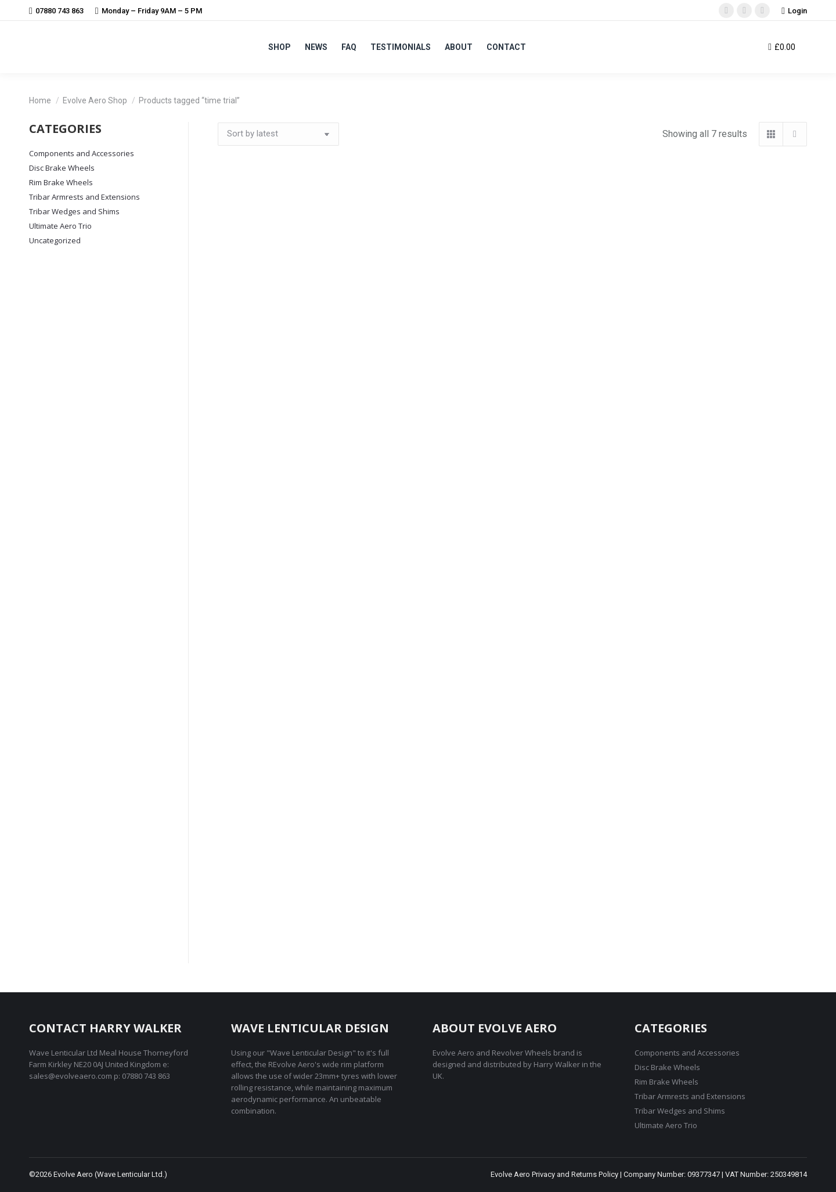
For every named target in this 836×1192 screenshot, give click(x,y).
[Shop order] (278, 134)
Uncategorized (55, 240)
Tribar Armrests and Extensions (84, 197)
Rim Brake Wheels (61, 182)
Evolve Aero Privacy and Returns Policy (554, 1174)
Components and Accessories (81, 153)
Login (794, 10)
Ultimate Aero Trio (60, 226)
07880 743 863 (56, 10)
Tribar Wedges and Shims (74, 211)
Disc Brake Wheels (62, 168)
